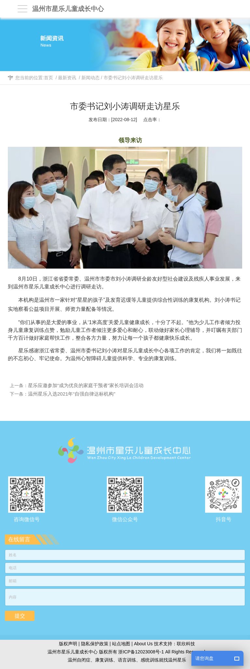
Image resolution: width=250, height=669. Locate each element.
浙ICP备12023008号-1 (141, 651)
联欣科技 (186, 643)
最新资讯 (67, 77)
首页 (48, 77)
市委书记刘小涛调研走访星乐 (133, 77)
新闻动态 (90, 77)
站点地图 (121, 643)
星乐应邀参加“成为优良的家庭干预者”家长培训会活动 (87, 385)
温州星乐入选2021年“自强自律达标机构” (73, 394)
